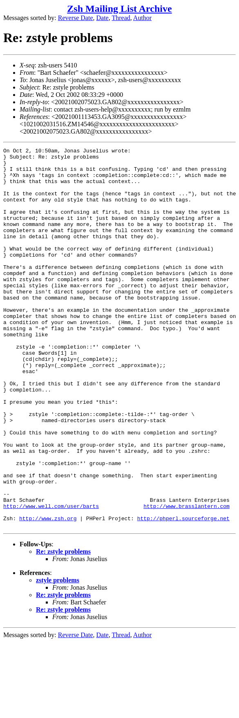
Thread (121, 17)
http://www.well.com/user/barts (51, 578)
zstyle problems (57, 656)
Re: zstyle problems (63, 627)
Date (102, 17)
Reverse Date (75, 17)
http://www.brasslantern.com (186, 578)
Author (142, 17)
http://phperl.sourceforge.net (183, 593)
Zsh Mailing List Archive (119, 8)
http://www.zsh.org (47, 593)
